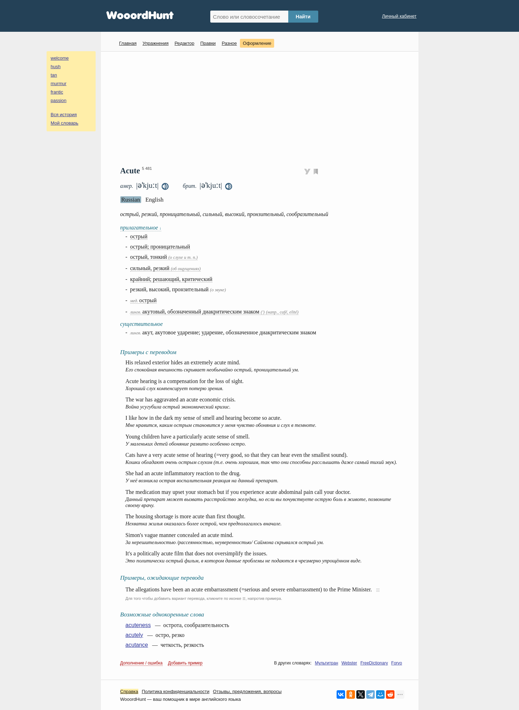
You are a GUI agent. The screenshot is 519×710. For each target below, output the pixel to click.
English (154, 199)
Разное (229, 43)
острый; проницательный (160, 247)
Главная (128, 43)
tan (54, 75)
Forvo (396, 663)
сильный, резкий (165, 268)
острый (138, 236)
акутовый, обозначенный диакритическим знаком (214, 312)
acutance (137, 645)
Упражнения (156, 43)
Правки (208, 43)
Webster (349, 663)
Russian (130, 199)
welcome (60, 58)
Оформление (257, 43)
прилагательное (141, 228)
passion (59, 100)
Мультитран (326, 663)
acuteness (138, 625)
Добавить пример (185, 663)
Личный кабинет (399, 16)
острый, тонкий (164, 257)
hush (56, 66)
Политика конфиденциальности (176, 691)
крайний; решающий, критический (171, 279)
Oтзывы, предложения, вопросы (247, 691)
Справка (129, 691)
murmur (59, 83)
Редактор (184, 43)
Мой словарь (65, 123)
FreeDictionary (374, 663)
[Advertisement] (262, 108)
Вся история (64, 114)
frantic (57, 92)
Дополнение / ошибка (141, 663)
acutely (134, 635)
